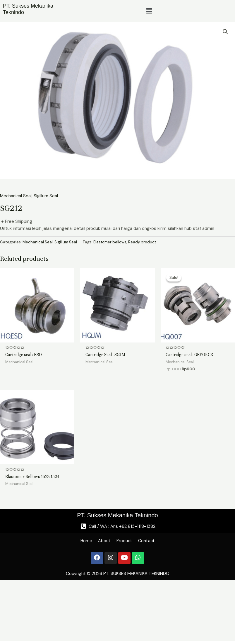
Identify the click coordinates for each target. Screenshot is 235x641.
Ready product (145, 295)
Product (126, 597)
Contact (152, 597)
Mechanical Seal (16, 250)
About (101, 597)
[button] (149, 11)
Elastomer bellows (112, 295)
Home (79, 597)
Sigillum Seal (46, 250)
